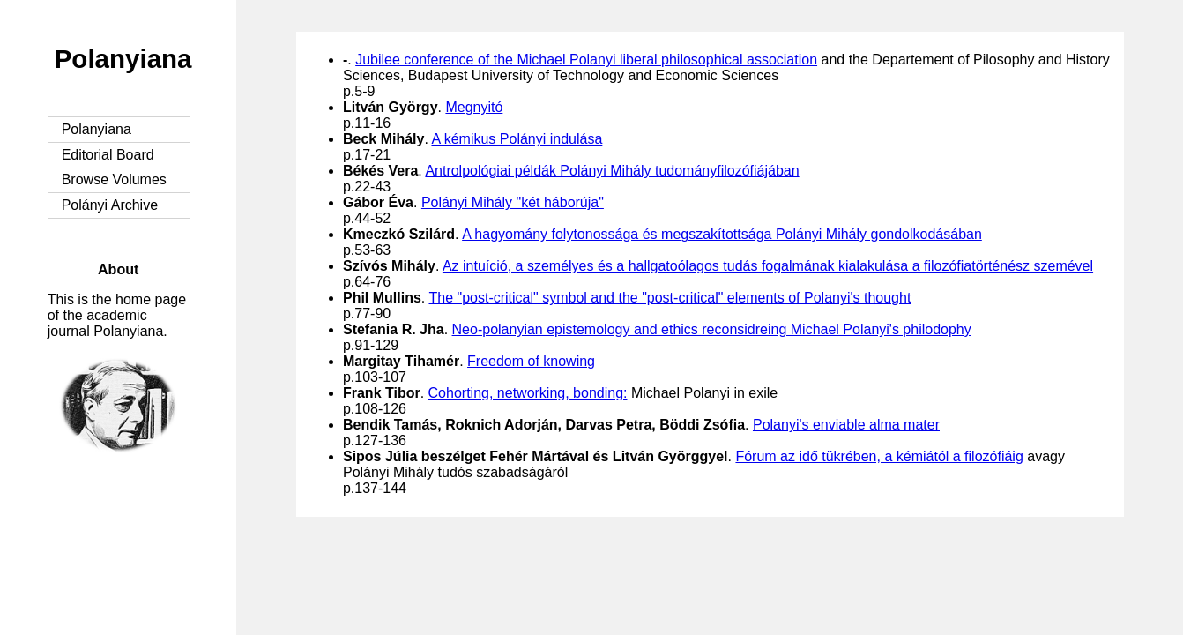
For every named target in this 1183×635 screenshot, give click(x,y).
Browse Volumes (114, 179)
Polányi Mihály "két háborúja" (512, 202)
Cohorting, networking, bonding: (528, 392)
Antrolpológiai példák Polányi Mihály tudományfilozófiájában (612, 170)
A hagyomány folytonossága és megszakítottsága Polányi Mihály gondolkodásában (722, 234)
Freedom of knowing (531, 361)
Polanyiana (123, 58)
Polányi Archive (110, 205)
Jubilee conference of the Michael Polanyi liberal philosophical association (586, 59)
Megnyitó (473, 107)
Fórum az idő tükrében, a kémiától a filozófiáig (879, 456)
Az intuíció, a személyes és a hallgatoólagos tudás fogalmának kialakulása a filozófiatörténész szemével (768, 265)
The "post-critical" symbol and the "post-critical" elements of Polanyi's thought (669, 297)
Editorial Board (108, 154)
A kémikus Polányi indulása (516, 138)
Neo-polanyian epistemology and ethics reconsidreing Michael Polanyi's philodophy (711, 329)
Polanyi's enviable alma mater (846, 424)
